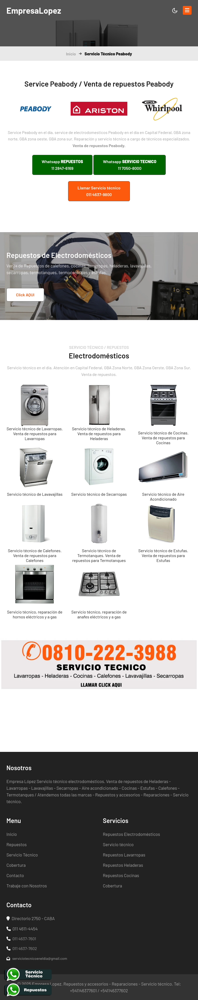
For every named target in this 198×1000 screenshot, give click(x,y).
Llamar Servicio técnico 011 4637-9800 (99, 191)
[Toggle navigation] (187, 10)
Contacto (15, 875)
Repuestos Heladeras (123, 865)
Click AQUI (25, 294)
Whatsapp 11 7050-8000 (129, 165)
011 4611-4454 (22, 928)
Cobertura (16, 865)
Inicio (71, 53)
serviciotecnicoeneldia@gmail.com (36, 958)
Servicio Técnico (22, 854)
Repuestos (16, 844)
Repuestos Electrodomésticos (131, 834)
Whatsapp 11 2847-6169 (62, 165)
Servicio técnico (118, 844)
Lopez (33, 10)
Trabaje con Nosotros (26, 885)
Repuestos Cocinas (121, 875)
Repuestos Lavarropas (124, 854)
